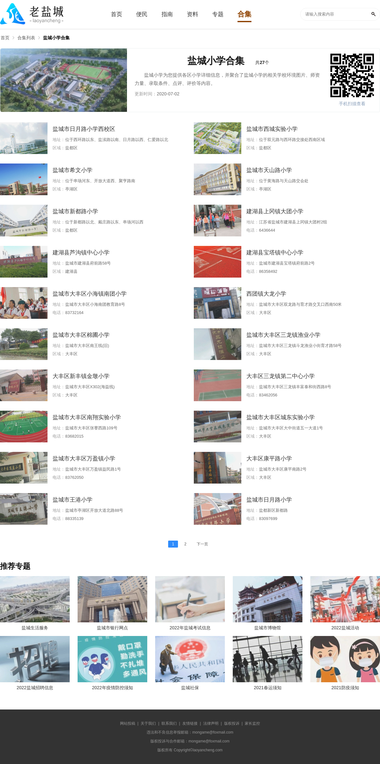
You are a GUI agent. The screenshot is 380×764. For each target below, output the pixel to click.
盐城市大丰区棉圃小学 (81, 335)
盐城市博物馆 (267, 627)
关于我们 (148, 723)
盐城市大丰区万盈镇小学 (84, 458)
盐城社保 (190, 687)
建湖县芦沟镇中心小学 (81, 252)
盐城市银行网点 (112, 627)
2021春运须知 (267, 687)
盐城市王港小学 (72, 500)
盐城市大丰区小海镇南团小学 (90, 294)
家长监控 (252, 723)
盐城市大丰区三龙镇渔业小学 (283, 335)
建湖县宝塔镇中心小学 (274, 252)
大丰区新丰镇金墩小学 (81, 376)
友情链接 (190, 723)
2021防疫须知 (345, 687)
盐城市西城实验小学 (272, 129)
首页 (5, 37)
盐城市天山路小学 (269, 170)
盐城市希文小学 (72, 170)
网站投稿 (127, 723)
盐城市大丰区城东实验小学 (280, 417)
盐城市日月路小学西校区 (84, 129)
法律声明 (210, 723)
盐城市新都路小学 (75, 211)
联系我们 (169, 723)
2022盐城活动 (345, 627)
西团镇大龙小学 (266, 294)
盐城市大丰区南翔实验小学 (87, 417)
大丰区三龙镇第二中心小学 (280, 376)
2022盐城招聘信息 (34, 687)
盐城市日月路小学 (269, 500)
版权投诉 (231, 723)
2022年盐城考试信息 (189, 627)
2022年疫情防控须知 (112, 687)
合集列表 (26, 37)
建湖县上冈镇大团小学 (274, 211)
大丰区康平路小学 (269, 458)
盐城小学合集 (56, 37)
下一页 (202, 544)
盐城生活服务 (35, 627)
